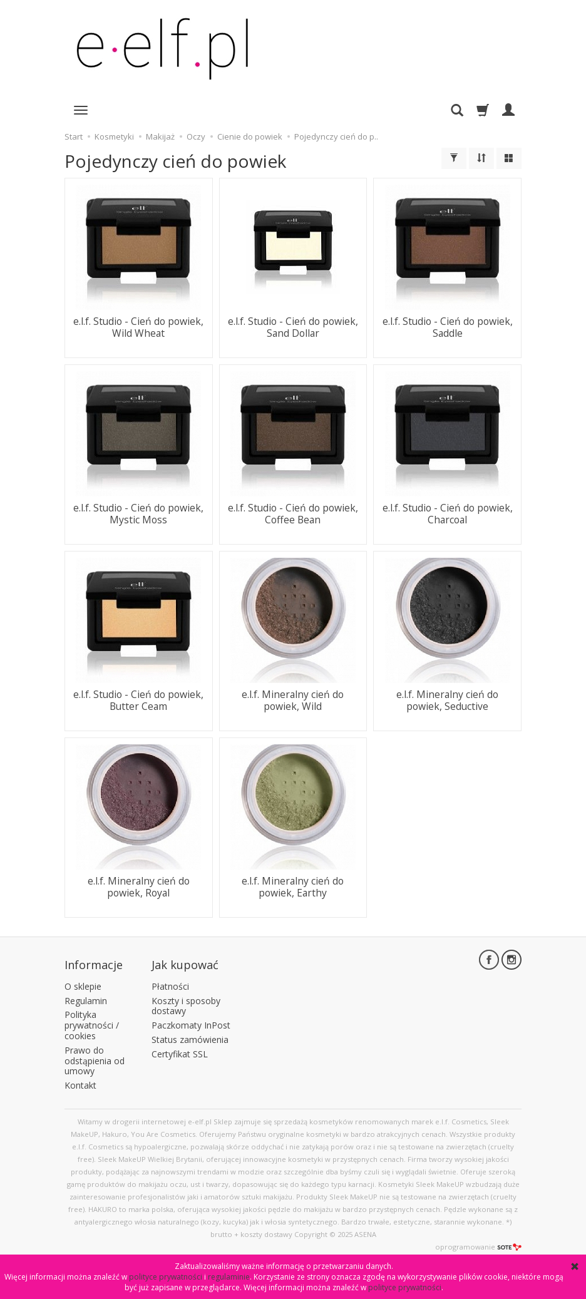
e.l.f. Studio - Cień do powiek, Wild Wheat (138, 326)
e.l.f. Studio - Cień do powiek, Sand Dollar (292, 326)
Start (73, 136)
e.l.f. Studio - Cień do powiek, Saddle (447, 326)
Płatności (170, 981)
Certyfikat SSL (180, 1049)
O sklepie (82, 981)
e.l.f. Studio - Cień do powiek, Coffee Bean (292, 513)
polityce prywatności (165, 1276)
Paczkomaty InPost (191, 1020)
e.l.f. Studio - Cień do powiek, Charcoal (447, 513)
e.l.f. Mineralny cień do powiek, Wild (293, 699)
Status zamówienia (190, 1034)
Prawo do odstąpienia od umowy (94, 1055)
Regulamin (85, 995)
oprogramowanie (478, 1241)
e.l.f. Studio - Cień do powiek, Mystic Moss (138, 513)
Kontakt (80, 1080)
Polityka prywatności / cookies (91, 1020)
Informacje (93, 962)
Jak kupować (185, 962)
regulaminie (229, 1276)
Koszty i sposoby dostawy (186, 1000)
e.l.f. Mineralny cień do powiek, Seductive (447, 699)
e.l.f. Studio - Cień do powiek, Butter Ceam (138, 699)
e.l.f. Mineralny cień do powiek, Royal (138, 886)
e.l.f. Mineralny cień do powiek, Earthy (293, 886)
